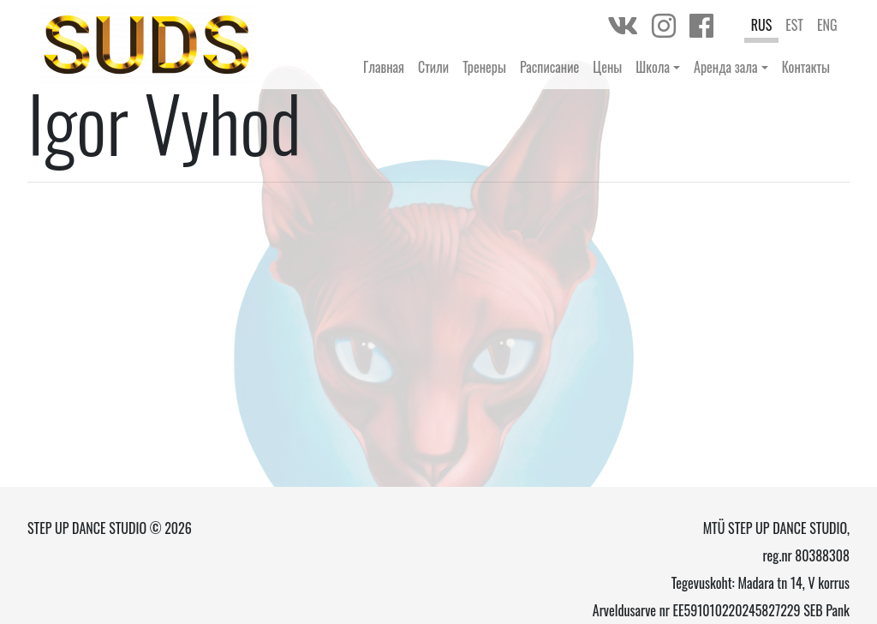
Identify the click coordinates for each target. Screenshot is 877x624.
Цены (607, 67)
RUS (762, 25)
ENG (827, 25)
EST (794, 25)
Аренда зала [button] (726, 67)
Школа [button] (652, 67)
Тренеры (484, 67)
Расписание (549, 67)
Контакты (806, 67)
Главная (383, 67)
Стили (433, 67)
